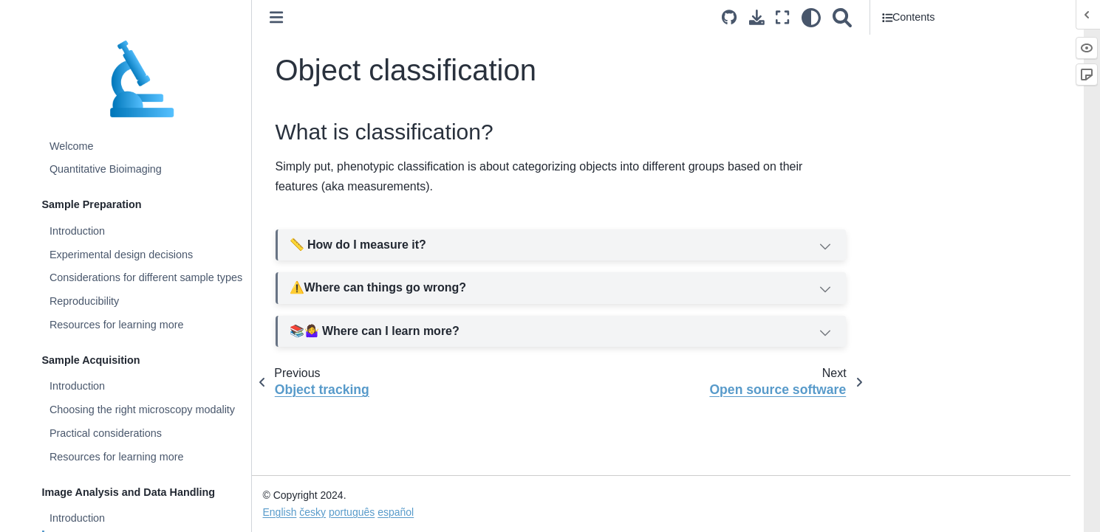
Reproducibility (84, 301)
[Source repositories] (729, 17)
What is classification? (939, 45)
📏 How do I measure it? (562, 246)
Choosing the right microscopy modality (142, 409)
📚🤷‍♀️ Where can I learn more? (562, 333)
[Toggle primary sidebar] (276, 17)
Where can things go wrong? (562, 288)
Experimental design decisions (121, 254)
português (352, 512)
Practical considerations (105, 433)
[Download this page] (757, 17)
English (280, 512)
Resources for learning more (116, 325)
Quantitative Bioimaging (105, 169)
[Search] (842, 17)
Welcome (71, 146)
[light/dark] (811, 17)
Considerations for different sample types (145, 277)
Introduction (77, 231)
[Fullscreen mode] (782, 17)
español (396, 512)
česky (312, 512)
